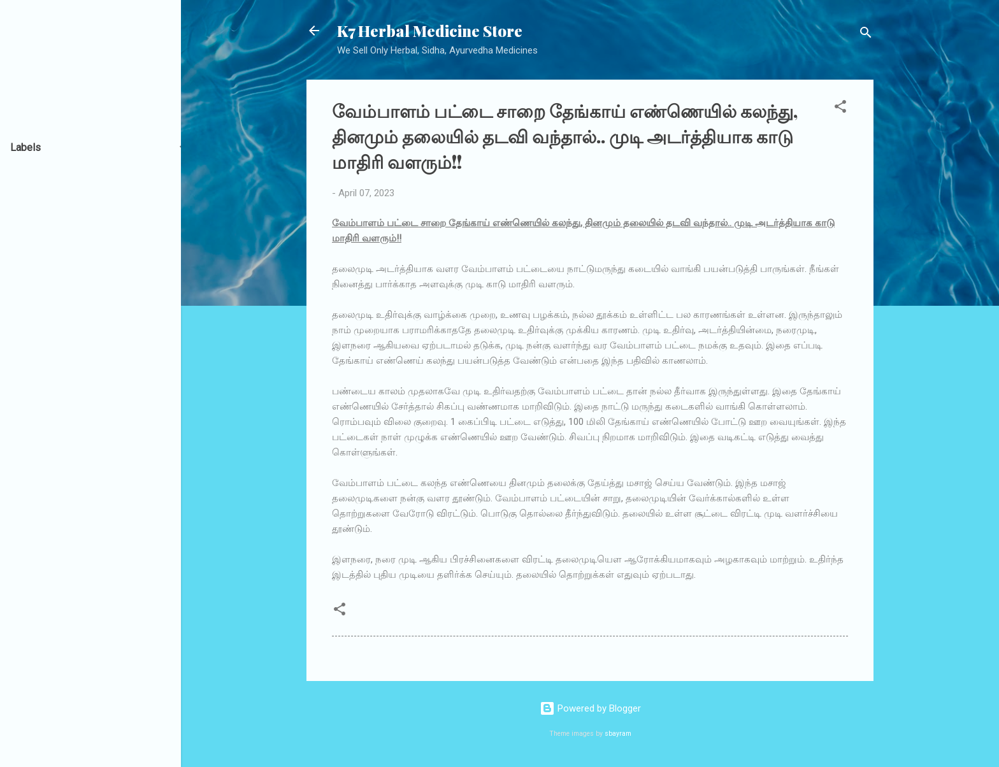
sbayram (618, 733)
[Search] (865, 34)
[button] (840, 108)
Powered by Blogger (590, 708)
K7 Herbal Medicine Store (429, 30)
